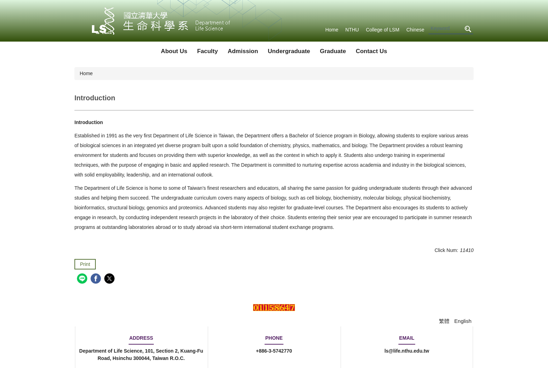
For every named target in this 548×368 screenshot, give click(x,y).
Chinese (415, 30)
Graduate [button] (333, 51)
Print (85, 264)
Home (331, 30)
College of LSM (382, 30)
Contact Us (371, 51)
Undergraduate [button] (289, 51)
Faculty (207, 51)
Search (467, 29)
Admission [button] (243, 51)
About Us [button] (174, 51)
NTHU (352, 30)
